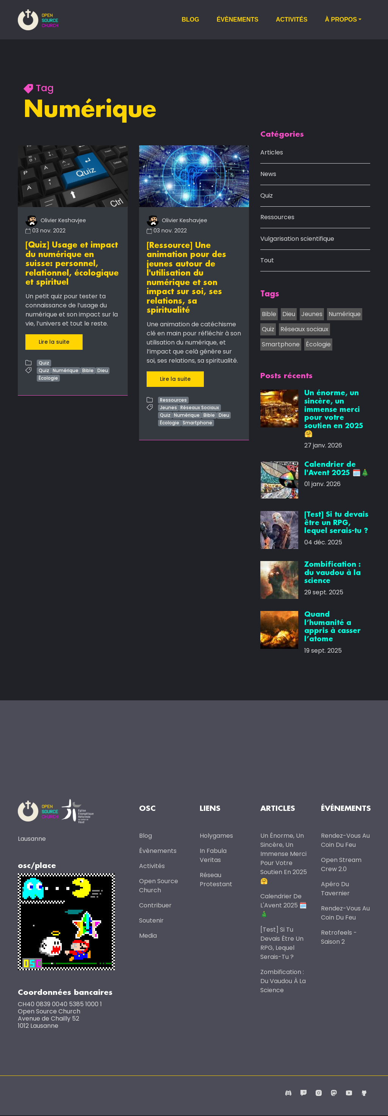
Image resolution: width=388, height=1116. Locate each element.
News (268, 174)
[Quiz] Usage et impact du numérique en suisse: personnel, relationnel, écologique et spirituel (72, 263)
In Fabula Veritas (213, 856)
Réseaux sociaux (304, 329)
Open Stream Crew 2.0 (341, 865)
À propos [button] (341, 19)
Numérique (65, 369)
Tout (267, 260)
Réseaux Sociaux (199, 406)
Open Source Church (158, 886)
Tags (269, 294)
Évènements (237, 19)
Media (148, 936)
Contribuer (155, 905)
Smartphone (197, 421)
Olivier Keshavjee (55, 220)
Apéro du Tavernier (335, 889)
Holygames (216, 836)
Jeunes (168, 406)
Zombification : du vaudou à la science (283, 981)
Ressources (173, 398)
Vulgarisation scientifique (297, 239)
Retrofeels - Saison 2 (339, 937)
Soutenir (151, 920)
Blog (190, 19)
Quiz (44, 361)
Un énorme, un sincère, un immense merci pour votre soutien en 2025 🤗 (283, 859)
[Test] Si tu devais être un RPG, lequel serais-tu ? (282, 944)
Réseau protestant (216, 880)
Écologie (48, 377)
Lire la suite (54, 340)
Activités (292, 19)
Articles (271, 152)
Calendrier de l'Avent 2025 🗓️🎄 (283, 905)
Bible (88, 369)
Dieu (102, 369)
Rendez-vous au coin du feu (345, 840)
